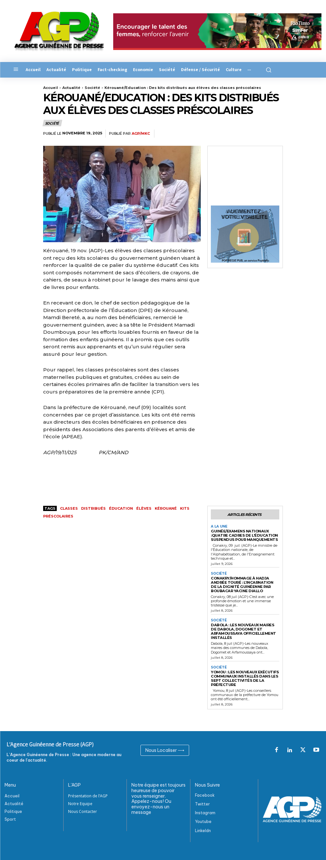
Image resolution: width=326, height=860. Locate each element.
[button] (266, 70)
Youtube (203, 820)
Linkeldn (203, 829)
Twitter (202, 802)
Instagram (205, 811)
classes (69, 508)
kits (184, 508)
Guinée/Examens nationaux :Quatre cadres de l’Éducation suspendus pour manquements (244, 535)
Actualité (71, 87)
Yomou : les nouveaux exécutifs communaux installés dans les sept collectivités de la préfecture (244, 676)
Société (92, 87)
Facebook (205, 793)
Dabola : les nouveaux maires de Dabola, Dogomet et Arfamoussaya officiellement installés (245, 630)
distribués (93, 508)
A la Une (219, 527)
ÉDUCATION (121, 508)
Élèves (143, 508)
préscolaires (58, 516)
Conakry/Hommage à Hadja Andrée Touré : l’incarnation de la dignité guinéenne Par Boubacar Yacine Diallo (244, 584)
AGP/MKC (141, 133)
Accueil (50, 87)
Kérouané (166, 508)
